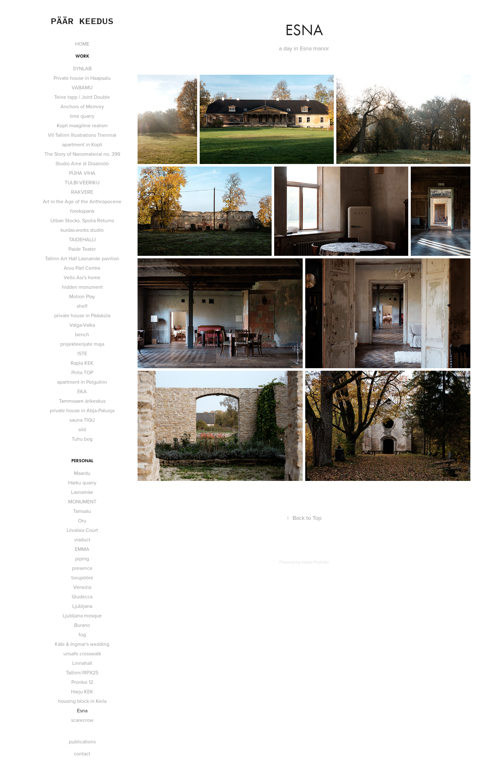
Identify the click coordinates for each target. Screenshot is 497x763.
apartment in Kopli (82, 144)
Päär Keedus (82, 21)
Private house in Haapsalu (82, 77)
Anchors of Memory (82, 106)
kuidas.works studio (82, 229)
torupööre (82, 577)
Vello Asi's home (82, 277)
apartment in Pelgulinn (82, 381)
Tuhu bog (82, 438)
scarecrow (82, 719)
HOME (82, 43)
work (82, 56)
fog (82, 634)
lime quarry (82, 115)
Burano (82, 624)
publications (82, 741)
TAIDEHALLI (82, 239)
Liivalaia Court (82, 530)
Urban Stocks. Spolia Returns (82, 220)
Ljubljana (82, 605)
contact (82, 753)
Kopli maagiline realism (82, 125)
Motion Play (82, 296)
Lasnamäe (82, 492)
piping (82, 558)
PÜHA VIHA (82, 172)
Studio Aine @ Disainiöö (82, 163)
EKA (82, 391)
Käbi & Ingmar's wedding (82, 643)
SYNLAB (82, 68)
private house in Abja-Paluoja (82, 410)
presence (82, 567)
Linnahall (82, 662)
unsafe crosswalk (82, 653)
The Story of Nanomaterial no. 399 (82, 153)
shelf (82, 305)
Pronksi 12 (82, 681)
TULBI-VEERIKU (82, 182)
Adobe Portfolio (315, 562)
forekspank (82, 210)
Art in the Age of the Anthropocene (82, 201)
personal (82, 460)
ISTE (82, 353)
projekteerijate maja (82, 343)
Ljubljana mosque (82, 615)
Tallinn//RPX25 (82, 672)
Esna (82, 710)
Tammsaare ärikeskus (82, 400)
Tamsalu (82, 511)
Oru (82, 520)
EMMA (82, 548)
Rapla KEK (82, 362)
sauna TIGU (82, 419)
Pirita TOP (82, 372)
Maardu (82, 473)
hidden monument (82, 286)
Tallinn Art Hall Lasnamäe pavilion (82, 258)
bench (82, 334)
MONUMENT (82, 501)
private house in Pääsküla (82, 315)
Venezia (82, 586)
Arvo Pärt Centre (82, 267)
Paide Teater (82, 248)
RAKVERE (82, 191)
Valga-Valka (82, 324)
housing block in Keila (82, 700)
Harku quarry (82, 482)
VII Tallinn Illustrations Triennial (82, 134)
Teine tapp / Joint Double (82, 96)
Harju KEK (82, 691)
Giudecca (82, 596)
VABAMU (82, 87)
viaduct (82, 539)
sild (82, 429)
